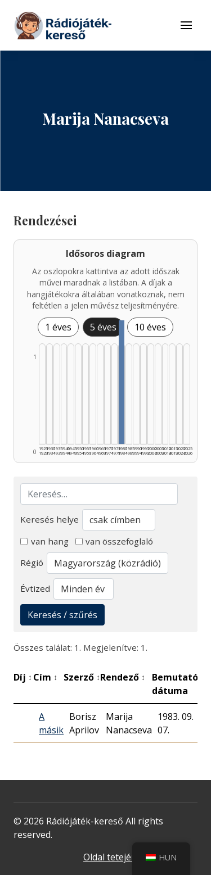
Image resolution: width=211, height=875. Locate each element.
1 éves (58, 327)
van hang (44, 541)
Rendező (122, 677)
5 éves (103, 327)
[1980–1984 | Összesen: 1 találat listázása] (121, 382)
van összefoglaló (114, 541)
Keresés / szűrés (62, 615)
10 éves (150, 327)
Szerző (82, 677)
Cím (45, 677)
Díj (23, 677)
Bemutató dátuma (178, 684)
